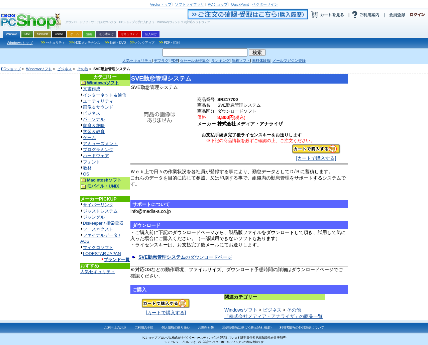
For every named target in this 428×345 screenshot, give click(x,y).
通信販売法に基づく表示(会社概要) (247, 327)
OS (86, 174)
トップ (161, 4)
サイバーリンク (98, 204)
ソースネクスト (98, 229)
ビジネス (64, 69)
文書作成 (91, 88)
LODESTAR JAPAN (102, 253)
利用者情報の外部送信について (302, 327)
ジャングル (94, 217)
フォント (91, 161)
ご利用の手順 (143, 327)
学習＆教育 (94, 131)
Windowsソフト (39, 69)
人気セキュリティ (97, 271)
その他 (82, 69)
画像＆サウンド (98, 107)
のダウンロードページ (185, 257)
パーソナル (94, 119)
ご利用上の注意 (115, 327)
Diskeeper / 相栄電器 (103, 223)
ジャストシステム (100, 211)
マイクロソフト (98, 247)
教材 (87, 167)
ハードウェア (96, 155)
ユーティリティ (98, 101)
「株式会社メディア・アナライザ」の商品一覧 (273, 316)
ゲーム (89, 137)
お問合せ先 (206, 327)
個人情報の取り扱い (176, 327)
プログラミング (98, 149)
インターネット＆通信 (104, 95)
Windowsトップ (20, 43)
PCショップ (11, 69)
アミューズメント (100, 143)
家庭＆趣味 (94, 125)
